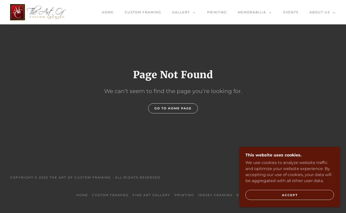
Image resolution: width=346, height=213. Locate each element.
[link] (38, 12)
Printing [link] (217, 12)
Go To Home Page (173, 108)
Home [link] (108, 12)
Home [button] (82, 195)
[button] (182, 12)
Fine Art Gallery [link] (151, 195)
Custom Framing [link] (143, 12)
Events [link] (290, 12)
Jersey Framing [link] (215, 195)
